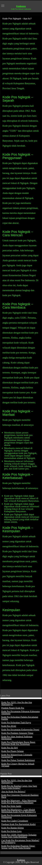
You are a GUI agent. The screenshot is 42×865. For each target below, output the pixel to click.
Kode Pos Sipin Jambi (11, 806)
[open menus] (3, 6)
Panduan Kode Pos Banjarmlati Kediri (18, 824)
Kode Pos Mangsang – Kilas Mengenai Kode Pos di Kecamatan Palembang (18, 801)
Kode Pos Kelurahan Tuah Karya (16, 722)
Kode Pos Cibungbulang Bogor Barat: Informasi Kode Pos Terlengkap (18, 743)
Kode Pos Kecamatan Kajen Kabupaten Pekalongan (19, 816)
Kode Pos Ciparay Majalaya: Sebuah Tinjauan (17, 764)
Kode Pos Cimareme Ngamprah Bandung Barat (20, 796)
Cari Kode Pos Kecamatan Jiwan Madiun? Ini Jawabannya (20, 841)
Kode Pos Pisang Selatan (12, 751)
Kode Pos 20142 (8, 726)
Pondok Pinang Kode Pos (12, 708)
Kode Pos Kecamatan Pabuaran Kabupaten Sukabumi (20, 712)
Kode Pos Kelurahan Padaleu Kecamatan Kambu (19, 718)
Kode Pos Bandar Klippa (12, 827)
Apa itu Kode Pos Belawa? (13, 791)
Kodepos (21, 6)
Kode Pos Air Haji (9, 747)
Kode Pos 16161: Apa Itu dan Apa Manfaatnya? (16, 703)
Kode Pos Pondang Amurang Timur (17, 733)
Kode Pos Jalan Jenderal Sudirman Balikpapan (16, 737)
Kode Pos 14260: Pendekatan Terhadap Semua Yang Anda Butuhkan (19, 836)
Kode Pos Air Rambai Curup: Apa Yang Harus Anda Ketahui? (19, 787)
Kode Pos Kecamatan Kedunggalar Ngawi (20, 729)
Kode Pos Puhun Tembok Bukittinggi (18, 760)
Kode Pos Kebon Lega (11, 831)
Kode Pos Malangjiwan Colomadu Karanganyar (16, 755)
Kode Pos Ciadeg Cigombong (14, 820)
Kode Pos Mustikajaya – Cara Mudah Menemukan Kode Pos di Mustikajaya (18, 810)
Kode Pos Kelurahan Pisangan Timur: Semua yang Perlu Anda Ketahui (18, 847)
